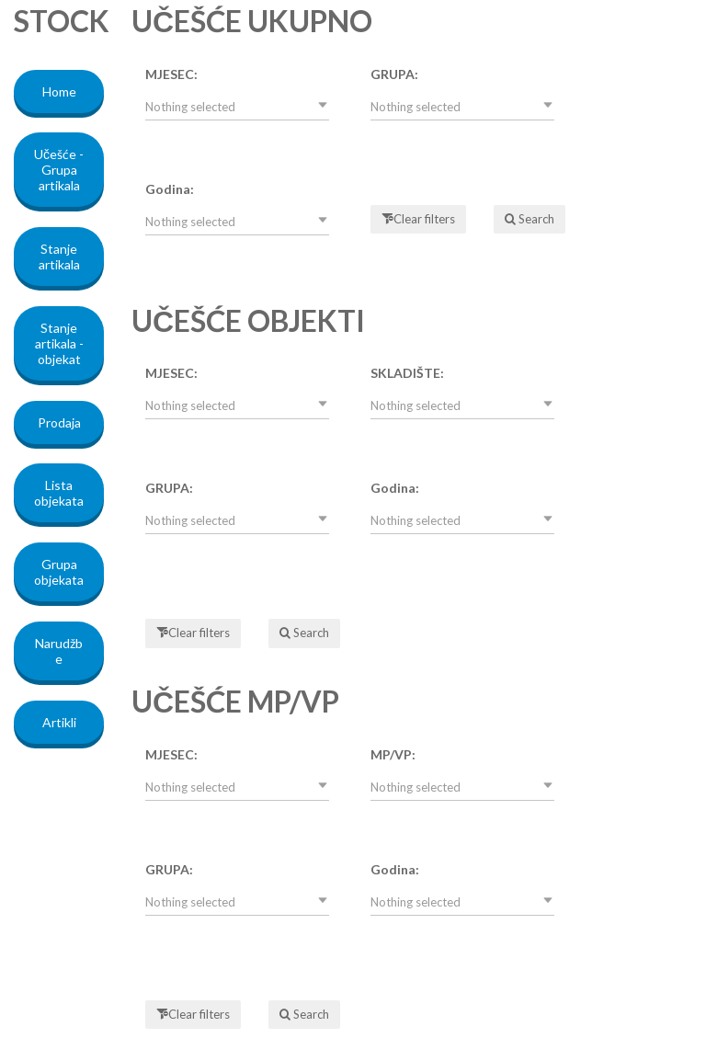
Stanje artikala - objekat (59, 343)
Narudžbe (59, 651)
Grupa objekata (59, 572)
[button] (237, 106)
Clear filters (424, 218)
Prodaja (59, 422)
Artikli (59, 722)
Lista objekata (59, 492)
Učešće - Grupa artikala (59, 169)
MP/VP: (393, 754)
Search (535, 218)
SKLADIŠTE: (407, 373)
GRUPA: (394, 74)
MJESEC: (171, 74)
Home (59, 91)
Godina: (169, 189)
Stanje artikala (59, 256)
